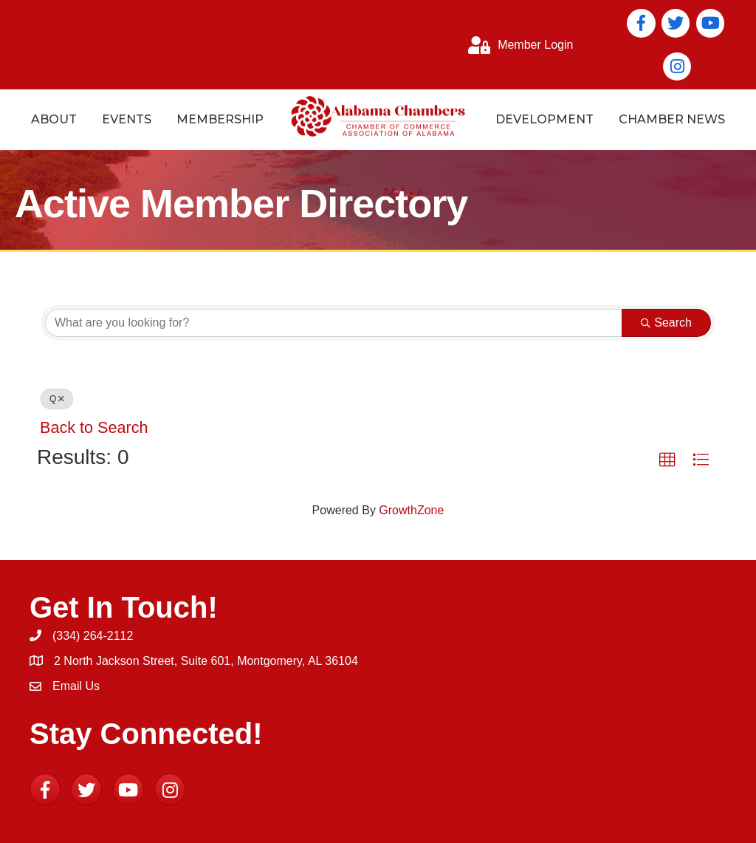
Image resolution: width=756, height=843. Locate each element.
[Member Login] (517, 45)
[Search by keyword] (333, 323)
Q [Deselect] (56, 399)
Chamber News (672, 119)
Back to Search (94, 427)
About (54, 119)
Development (544, 119)
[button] (667, 460)
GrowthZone (411, 510)
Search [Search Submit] (666, 322)
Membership (220, 119)
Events (126, 119)
